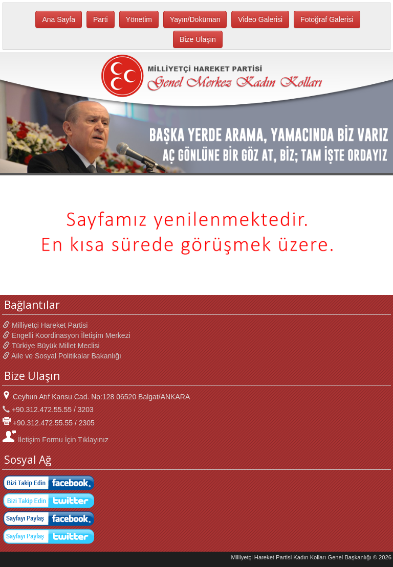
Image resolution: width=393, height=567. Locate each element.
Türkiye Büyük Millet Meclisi (51, 346)
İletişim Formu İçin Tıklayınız (55, 440)
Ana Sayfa (58, 19)
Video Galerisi (260, 19)
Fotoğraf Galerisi (326, 19)
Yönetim (139, 19)
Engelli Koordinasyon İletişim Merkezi (66, 335)
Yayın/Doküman (195, 19)
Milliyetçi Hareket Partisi (45, 325)
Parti (100, 19)
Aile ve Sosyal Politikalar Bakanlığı (62, 356)
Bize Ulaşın (198, 39)
